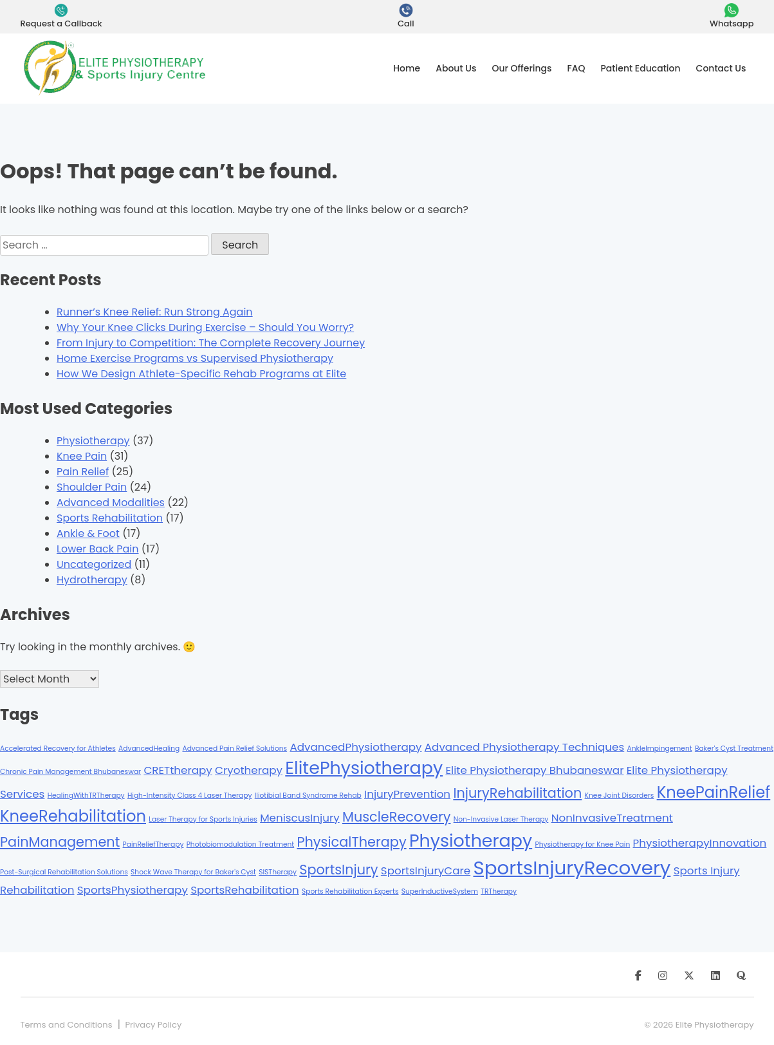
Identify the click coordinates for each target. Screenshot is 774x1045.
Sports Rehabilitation (110, 518)
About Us (456, 68)
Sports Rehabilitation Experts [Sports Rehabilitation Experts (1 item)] (350, 891)
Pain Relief (83, 471)
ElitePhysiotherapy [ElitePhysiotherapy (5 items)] (364, 768)
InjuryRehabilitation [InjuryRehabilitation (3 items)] (517, 793)
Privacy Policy (153, 1025)
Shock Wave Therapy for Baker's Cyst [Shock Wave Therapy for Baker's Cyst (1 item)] (193, 872)
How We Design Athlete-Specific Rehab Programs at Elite (201, 373)
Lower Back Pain (98, 548)
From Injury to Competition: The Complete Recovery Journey (211, 342)
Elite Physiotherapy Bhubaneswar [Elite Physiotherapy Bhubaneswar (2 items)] (534, 770)
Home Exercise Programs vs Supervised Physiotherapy (195, 358)
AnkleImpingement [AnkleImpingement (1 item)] (659, 748)
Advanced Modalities (111, 502)
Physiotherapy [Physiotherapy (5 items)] (470, 840)
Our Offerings (521, 68)
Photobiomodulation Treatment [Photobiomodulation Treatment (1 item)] (241, 844)
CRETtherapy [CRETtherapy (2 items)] (177, 770)
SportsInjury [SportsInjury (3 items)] (338, 869)
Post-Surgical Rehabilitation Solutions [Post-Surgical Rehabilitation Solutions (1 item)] (64, 872)
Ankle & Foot (88, 533)
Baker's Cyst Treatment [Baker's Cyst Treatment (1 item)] (734, 748)
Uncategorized (94, 564)
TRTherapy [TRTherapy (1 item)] (499, 891)
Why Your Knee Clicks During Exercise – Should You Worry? (205, 327)
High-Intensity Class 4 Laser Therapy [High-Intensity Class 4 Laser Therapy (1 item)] (189, 795)
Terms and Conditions (67, 1025)
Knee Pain (82, 456)
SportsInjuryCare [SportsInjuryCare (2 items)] (425, 870)
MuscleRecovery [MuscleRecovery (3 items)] (396, 816)
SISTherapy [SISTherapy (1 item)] (278, 872)
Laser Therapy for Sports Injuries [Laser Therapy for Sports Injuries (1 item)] (203, 819)
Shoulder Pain (92, 487)
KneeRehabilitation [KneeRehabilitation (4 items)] (73, 816)
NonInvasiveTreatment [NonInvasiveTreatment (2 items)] (612, 817)
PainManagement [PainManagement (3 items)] (60, 842)
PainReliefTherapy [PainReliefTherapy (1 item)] (153, 844)
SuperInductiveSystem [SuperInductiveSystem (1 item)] (439, 891)
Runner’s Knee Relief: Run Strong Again (155, 312)
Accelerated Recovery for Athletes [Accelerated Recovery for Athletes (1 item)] (58, 748)
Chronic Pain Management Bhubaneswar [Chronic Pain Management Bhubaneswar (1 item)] (70, 772)
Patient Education (641, 68)
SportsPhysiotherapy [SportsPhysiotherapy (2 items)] (132, 890)
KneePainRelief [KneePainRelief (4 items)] (714, 792)
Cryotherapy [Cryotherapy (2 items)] (248, 770)
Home (406, 68)
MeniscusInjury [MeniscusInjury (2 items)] (300, 817)
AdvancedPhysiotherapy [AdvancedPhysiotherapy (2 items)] (355, 747)
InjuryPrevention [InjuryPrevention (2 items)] (407, 794)
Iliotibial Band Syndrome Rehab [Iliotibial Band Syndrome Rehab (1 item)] (308, 795)
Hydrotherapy (92, 579)
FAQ (576, 68)
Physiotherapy (93, 440)
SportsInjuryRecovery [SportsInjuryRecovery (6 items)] (571, 867)
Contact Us (721, 68)
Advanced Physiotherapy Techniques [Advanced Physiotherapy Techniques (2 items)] (524, 747)
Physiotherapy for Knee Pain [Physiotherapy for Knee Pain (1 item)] (582, 844)
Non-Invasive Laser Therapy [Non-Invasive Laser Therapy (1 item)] (501, 819)
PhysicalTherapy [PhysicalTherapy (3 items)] (351, 842)
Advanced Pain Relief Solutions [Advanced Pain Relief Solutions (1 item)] (234, 748)
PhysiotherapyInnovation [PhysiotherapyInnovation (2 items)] (700, 843)
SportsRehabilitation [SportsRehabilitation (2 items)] (244, 890)
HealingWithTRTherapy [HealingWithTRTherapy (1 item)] (86, 795)
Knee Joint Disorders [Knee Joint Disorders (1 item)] (619, 795)
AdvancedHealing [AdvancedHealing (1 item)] (149, 748)
